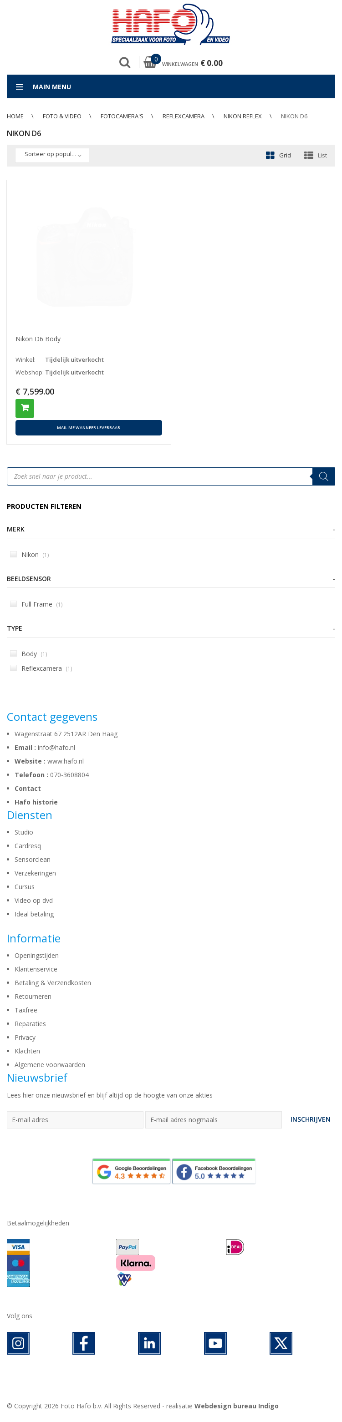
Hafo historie (36, 802)
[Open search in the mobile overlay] (171, 476)
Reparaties (30, 1023)
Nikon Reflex (243, 116)
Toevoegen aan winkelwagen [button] (24, 408)
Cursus (25, 886)
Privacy (25, 1037)
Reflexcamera (183, 116)
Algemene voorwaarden (50, 1064)
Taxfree (26, 1010)
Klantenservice (36, 969)
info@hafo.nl (56, 747)
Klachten (27, 1051)
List (322, 155)
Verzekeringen (35, 873)
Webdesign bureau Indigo (236, 1406)
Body (28, 653)
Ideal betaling (34, 914)
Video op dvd (34, 900)
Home (15, 116)
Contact (28, 788)
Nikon (29, 554)
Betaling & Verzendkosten (53, 982)
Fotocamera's (122, 116)
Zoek (124, 62)
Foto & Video (62, 116)
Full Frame (36, 604)
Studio (24, 832)
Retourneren (33, 996)
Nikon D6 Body (38, 338)
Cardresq (28, 845)
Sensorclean (33, 859)
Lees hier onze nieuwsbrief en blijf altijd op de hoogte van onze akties (110, 1095)
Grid (285, 155)
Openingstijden (37, 955)
